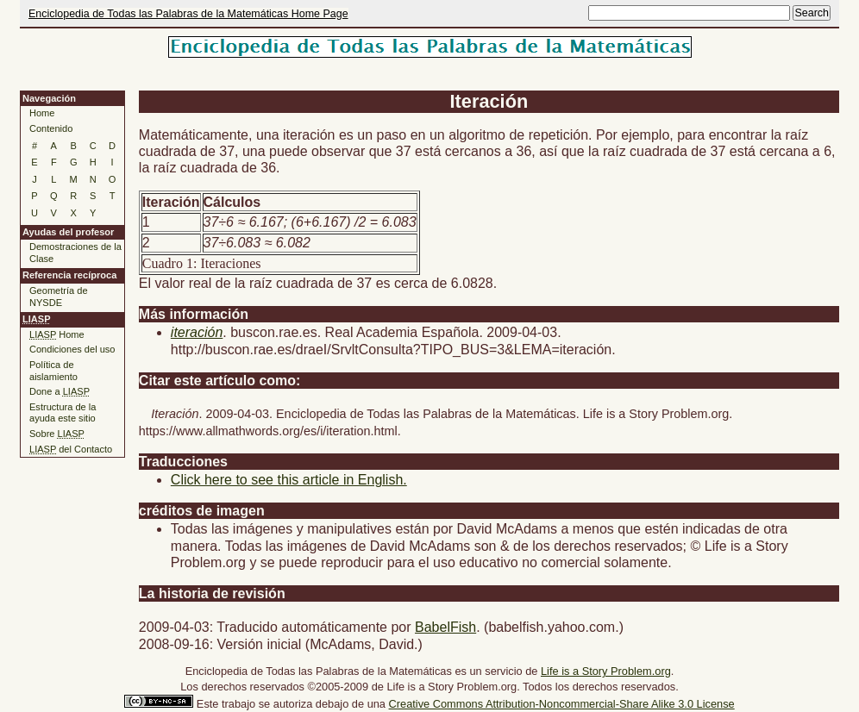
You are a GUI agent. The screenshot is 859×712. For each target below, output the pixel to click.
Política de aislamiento (53, 370)
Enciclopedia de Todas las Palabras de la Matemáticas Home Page (188, 14)
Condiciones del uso (72, 349)
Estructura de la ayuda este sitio (62, 413)
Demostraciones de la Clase (75, 252)
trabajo (238, 703)
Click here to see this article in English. (289, 479)
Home (41, 113)
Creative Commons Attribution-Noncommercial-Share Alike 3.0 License (562, 703)
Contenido (50, 128)
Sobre (57, 433)
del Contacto (70, 449)
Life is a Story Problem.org (606, 671)
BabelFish (445, 627)
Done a (59, 391)
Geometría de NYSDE (58, 296)
